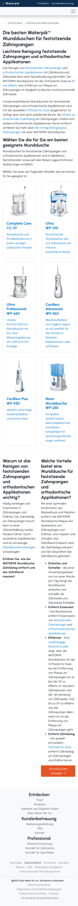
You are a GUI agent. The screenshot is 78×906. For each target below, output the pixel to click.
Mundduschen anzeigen (58, 771)
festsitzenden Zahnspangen (44, 68)
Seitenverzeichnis (39, 884)
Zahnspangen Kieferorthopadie (42, 22)
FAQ (39, 828)
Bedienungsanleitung (39, 824)
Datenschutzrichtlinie (32, 893)
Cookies (54, 893)
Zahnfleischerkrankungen (19, 547)
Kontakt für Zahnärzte (40, 848)
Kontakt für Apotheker (39, 852)
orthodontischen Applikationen (23, 72)
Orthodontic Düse (37, 110)
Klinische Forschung (39, 843)
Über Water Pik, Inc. (39, 813)
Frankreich (49, 862)
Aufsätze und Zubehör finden (40, 808)
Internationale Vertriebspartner (39, 871)
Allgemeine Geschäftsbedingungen (39, 889)
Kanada (63, 862)
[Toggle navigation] (73, 11)
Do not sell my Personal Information (40, 898)
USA (29, 867)
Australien (16, 862)
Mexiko (19, 867)
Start (39, 800)
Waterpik (12, 3)
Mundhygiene (15, 22)
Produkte (43, 3)
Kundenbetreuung (63, 3)
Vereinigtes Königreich (48, 867)
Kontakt (40, 833)
